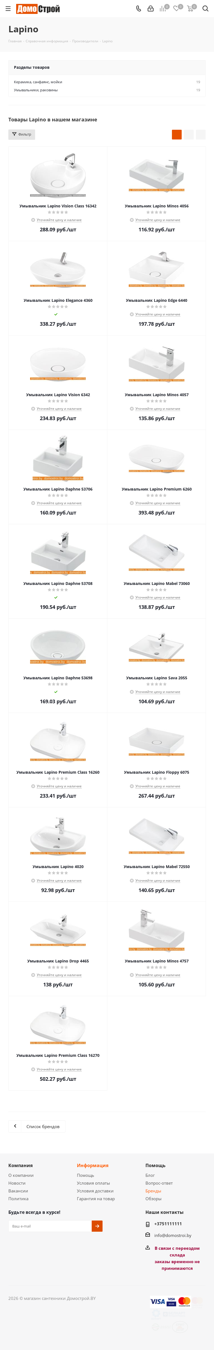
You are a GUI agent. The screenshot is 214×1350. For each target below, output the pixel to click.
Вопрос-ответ (159, 1183)
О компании (21, 1175)
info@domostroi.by (172, 1235)
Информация (92, 1165)
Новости (17, 1183)
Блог (150, 1175)
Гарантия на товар (96, 1198)
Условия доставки (95, 1191)
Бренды (153, 1191)
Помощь (85, 1175)
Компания (20, 1165)
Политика (18, 1198)
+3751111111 (168, 1223)
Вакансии (18, 1191)
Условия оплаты (93, 1183)
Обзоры (153, 1198)
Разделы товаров (32, 67)
